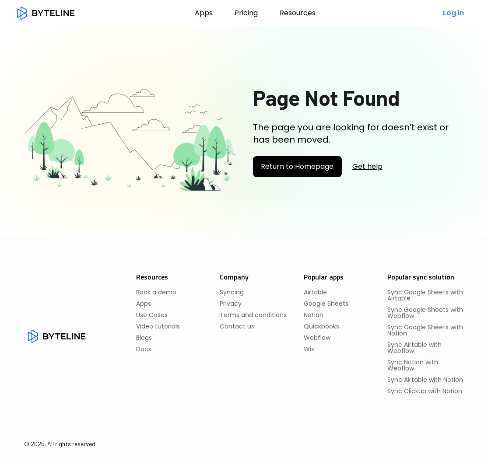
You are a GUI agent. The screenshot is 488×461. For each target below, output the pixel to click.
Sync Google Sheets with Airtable (425, 295)
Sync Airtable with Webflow (414, 348)
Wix (309, 349)
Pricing (246, 13)
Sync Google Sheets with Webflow (425, 313)
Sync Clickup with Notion (424, 391)
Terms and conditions (253, 315)
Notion (313, 315)
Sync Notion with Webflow (412, 365)
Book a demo (156, 292)
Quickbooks (321, 326)
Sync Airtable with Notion (425, 380)
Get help (367, 166)
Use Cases (152, 315)
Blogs (144, 338)
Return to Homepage (297, 166)
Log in (453, 13)
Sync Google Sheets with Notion (425, 330)
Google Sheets (326, 303)
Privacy (231, 303)
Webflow (317, 338)
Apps (204, 13)
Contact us (237, 326)
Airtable (315, 292)
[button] (298, 13)
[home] (45, 13)
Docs (143, 349)
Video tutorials (158, 326)
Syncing (232, 292)
